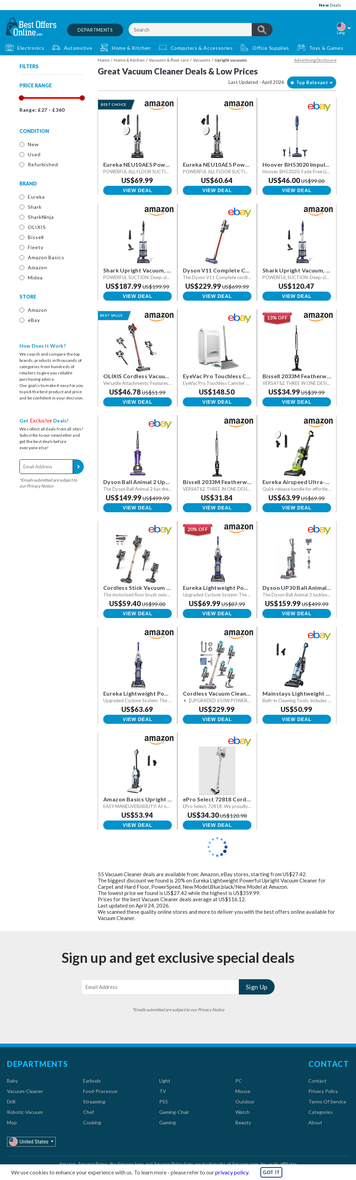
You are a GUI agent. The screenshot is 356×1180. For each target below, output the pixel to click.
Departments (95, 30)
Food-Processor (100, 1091)
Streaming (94, 1101)
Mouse (242, 1091)
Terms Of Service (327, 1101)
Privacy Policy (323, 1091)
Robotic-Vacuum (25, 1112)
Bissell (36, 237)
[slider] (21, 98)
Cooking (92, 1122)
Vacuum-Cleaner (25, 1091)
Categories (320, 1112)
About (315, 1122)
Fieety (35, 247)
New (33, 144)
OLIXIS (37, 227)
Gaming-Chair (174, 1112)
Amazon (37, 267)
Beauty (243, 1122)
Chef (88, 1112)
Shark (35, 207)
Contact (317, 1081)
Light (164, 1081)
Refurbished (43, 164)
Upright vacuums (231, 60)
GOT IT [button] (271, 1172)
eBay (34, 320)
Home (104, 60)
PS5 (163, 1101)
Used (34, 154)
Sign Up (78, 466)
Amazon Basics (46, 257)
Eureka (36, 197)
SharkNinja (41, 217)
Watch (242, 1112)
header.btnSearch (262, 29)
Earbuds (92, 1081)
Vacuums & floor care (169, 60)
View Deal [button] (137, 190)
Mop (12, 1122)
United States (29, 1141)
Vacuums (201, 60)
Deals (330, 5)
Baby (12, 1081)
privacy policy (231, 1172)
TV (162, 1091)
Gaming (167, 1122)
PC (238, 1081)
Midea (35, 277)
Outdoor (244, 1101)
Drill (11, 1101)
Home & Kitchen (129, 60)
